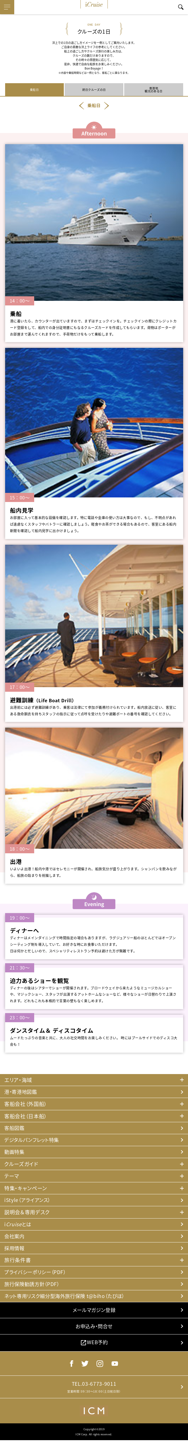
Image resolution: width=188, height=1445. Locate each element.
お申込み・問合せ (94, 1329)
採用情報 (15, 1250)
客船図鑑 (15, 1128)
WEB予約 (94, 1346)
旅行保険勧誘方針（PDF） (33, 1286)
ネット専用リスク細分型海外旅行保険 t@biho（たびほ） (67, 1298)
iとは (18, 1225)
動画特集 (15, 1152)
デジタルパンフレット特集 (33, 1140)
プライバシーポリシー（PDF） (36, 1274)
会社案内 (15, 1237)
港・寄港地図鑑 (21, 1092)
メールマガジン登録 (94, 1313)
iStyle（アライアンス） (28, 1201)
